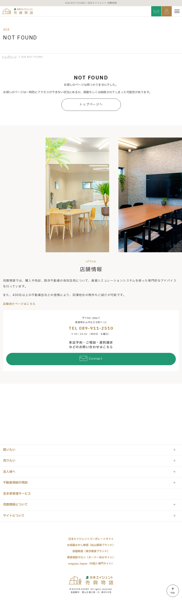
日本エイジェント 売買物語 (91, 580)
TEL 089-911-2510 (91, 328)
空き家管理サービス (17, 494)
